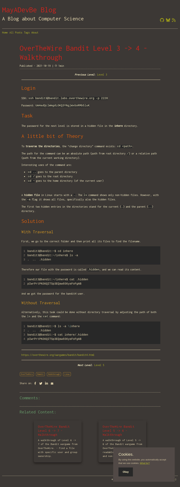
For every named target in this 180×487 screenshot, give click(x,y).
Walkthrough (54, 374)
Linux (67, 374)
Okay (126, 471)
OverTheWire (27, 374)
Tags (27, 32)
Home (5, 32)
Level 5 (99, 365)
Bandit (40, 374)
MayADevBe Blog (29, 10)
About (34, 32)
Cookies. (126, 454)
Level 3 (102, 74)
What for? (145, 463)
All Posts (15, 32)
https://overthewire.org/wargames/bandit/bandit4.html (58, 354)
